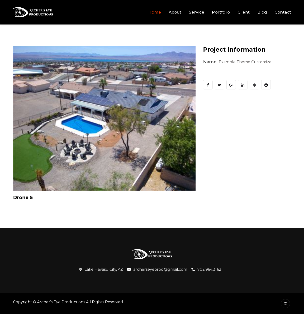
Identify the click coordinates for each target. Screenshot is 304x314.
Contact (283, 12)
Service (196, 12)
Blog (262, 12)
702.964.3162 (206, 269)
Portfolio (221, 12)
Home (154, 12)
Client (244, 12)
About (175, 12)
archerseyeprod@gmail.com (157, 269)
